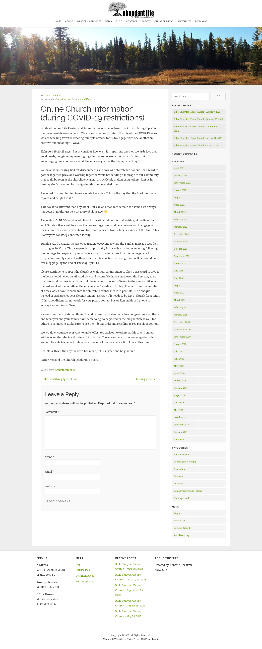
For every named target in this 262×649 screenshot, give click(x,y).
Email (49, 471)
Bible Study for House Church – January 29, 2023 (198, 119)
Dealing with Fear (146, 379)
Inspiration (179, 468)
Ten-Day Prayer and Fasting (188, 490)
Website (50, 486)
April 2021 (179, 292)
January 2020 (180, 387)
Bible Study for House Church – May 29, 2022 (196, 145)
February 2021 (181, 307)
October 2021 (180, 248)
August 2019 (180, 395)
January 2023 (180, 175)
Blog (119, 21)
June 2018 (179, 439)
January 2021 (180, 314)
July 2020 (178, 351)
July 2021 (178, 270)
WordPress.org (181, 535)
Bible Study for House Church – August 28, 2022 (198, 137)
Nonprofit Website (113, 638)
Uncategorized (181, 498)
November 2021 (182, 241)
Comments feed (182, 527)
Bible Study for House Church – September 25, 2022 (129, 590)
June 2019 (179, 402)
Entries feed (180, 520)
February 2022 (181, 219)
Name (49, 457)
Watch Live (184, 21)
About (69, 21)
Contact (132, 21)
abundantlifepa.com (86, 99)
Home (58, 21)
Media (108, 21)
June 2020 (179, 358)
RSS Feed (146, 638)
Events (146, 21)
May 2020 (178, 365)
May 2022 (178, 197)
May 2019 (178, 409)
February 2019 (181, 424)
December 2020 (182, 321)
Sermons (178, 476)
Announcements (65, 369)
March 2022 (180, 212)
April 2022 (179, 204)
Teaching (178, 483)
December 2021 (182, 234)
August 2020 (180, 344)
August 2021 (180, 263)
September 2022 (182, 182)
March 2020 (180, 380)
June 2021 (179, 277)
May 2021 (178, 285)
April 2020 (179, 373)
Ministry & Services (89, 21)
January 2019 (180, 431)
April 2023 (179, 168)
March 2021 (180, 299)
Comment (52, 412)
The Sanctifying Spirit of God (60, 379)
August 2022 (180, 190)
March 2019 (180, 417)
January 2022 (180, 226)
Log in (177, 513)
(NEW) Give (201, 21)
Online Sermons (164, 21)
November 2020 (182, 329)
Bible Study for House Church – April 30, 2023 (197, 111)
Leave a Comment (53, 95)
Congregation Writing (185, 461)
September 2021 (182, 256)
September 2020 (182, 336)
